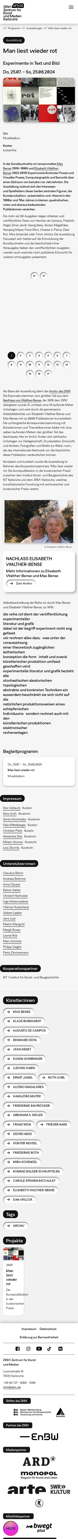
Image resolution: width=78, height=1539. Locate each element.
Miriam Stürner (13, 842)
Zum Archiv (24, 583)
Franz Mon (22, 1124)
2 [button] (20, 355)
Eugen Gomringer (27, 1058)
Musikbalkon (11, 138)
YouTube (39, 1349)
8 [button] (11, 364)
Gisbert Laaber (12, 912)
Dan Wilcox (22, 1199)
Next (43, 276)
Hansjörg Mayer (27, 1096)
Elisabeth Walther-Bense (33, 1190)
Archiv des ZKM (59, 391)
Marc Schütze (12, 941)
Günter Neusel (25, 1143)
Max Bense (21, 1011)
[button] (39, 100)
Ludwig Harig (24, 1068)
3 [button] (30, 355)
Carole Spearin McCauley (34, 1180)
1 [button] (11, 355)
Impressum (29, 1329)
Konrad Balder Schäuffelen (36, 1171)
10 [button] (29, 364)
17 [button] (48, 373)
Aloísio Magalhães (28, 1087)
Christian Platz (12, 830)
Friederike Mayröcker (31, 1105)
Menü (71, 7)
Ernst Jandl (23, 1077)
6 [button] (57, 355)
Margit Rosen (12, 929)
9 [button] (20, 364)
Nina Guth (9, 813)
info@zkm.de (12, 1387)
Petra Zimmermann (16, 952)
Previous (34, 276)
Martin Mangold (13, 924)
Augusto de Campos (29, 1030)
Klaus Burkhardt (27, 1021)
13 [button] (57, 364)
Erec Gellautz (11, 808)
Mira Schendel (25, 1162)
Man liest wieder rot (21, 770)
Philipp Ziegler (12, 947)
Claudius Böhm (13, 873)
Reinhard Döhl (25, 1040)
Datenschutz (48, 1329)
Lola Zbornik (11, 847)
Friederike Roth (26, 1152)
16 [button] (39, 373)
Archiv (18, 1225)
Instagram (28, 1349)
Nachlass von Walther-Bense (22, 400)
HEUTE (10, 1528)
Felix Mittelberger (14, 825)
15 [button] (30, 373)
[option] (15, 1281)
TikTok (50, 1349)
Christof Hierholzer (15, 895)
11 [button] (39, 364)
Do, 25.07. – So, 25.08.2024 (25, 764)
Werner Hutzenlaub (16, 907)
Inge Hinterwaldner (15, 901)
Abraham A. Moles (28, 1115)
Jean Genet (22, 1049)
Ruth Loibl (56, 1077)
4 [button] (39, 355)
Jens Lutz (9, 918)
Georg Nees (22, 1134)
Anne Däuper (11, 884)
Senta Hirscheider (14, 819)
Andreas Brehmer (14, 878)
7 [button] (66, 355)
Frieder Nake (56, 1124)
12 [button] (48, 364)
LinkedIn (60, 1349)
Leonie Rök (10, 935)
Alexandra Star (12, 836)
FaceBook (17, 1349)
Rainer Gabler (12, 890)
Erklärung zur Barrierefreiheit (39, 1337)
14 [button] (66, 364)
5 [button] (48, 355)
